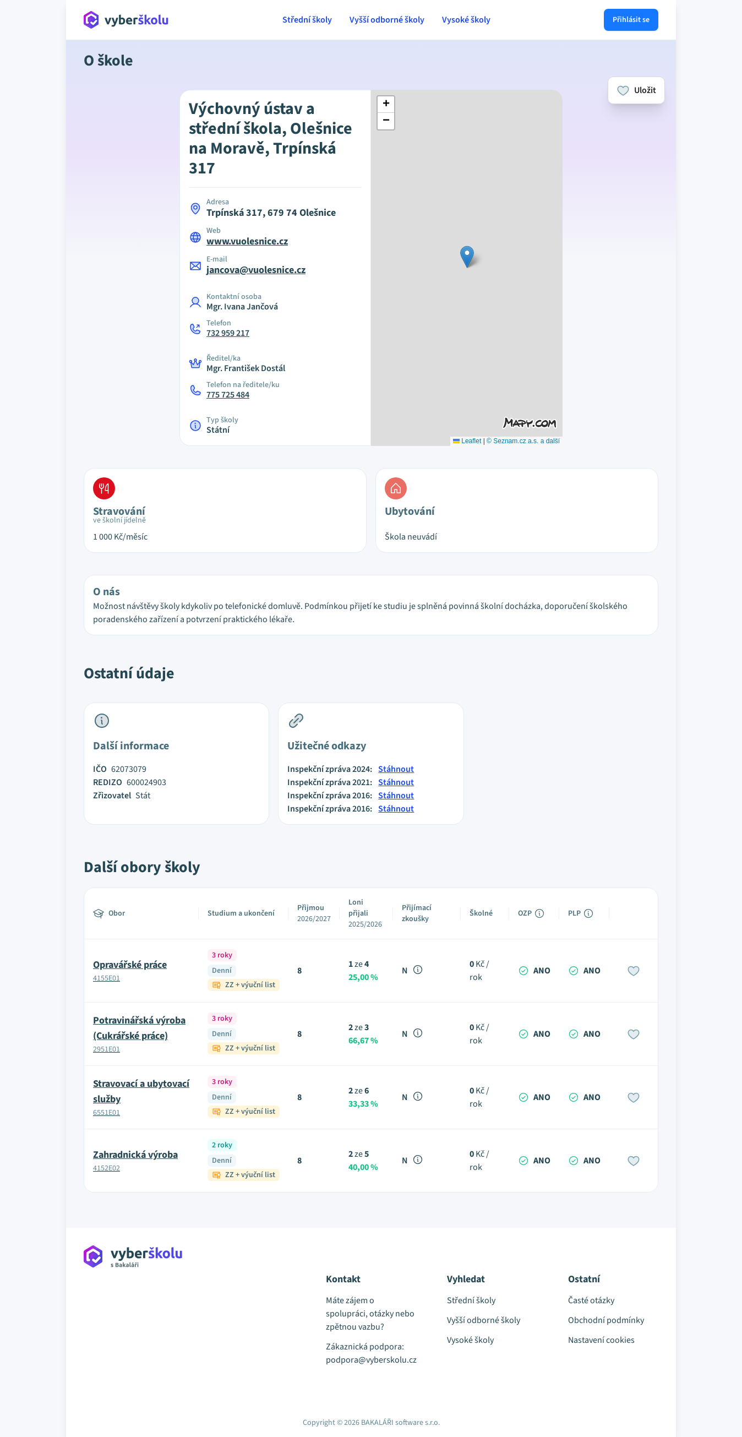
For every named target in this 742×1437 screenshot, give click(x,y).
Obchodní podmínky (606, 1320)
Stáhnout (396, 769)
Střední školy (307, 20)
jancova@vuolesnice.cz (255, 270)
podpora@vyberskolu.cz (371, 1360)
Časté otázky (591, 1300)
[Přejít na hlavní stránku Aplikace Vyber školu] (126, 20)
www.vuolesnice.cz (247, 241)
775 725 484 (227, 395)
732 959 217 (227, 333)
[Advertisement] (33, 231)
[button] (467, 257)
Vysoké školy (466, 20)
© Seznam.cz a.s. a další (523, 441)
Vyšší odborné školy (387, 20)
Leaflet (467, 441)
